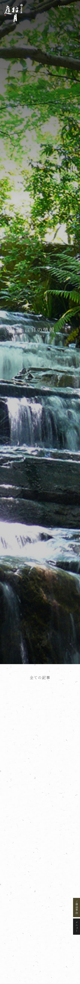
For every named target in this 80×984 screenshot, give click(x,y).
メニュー (76, 926)
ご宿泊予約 (76, 907)
